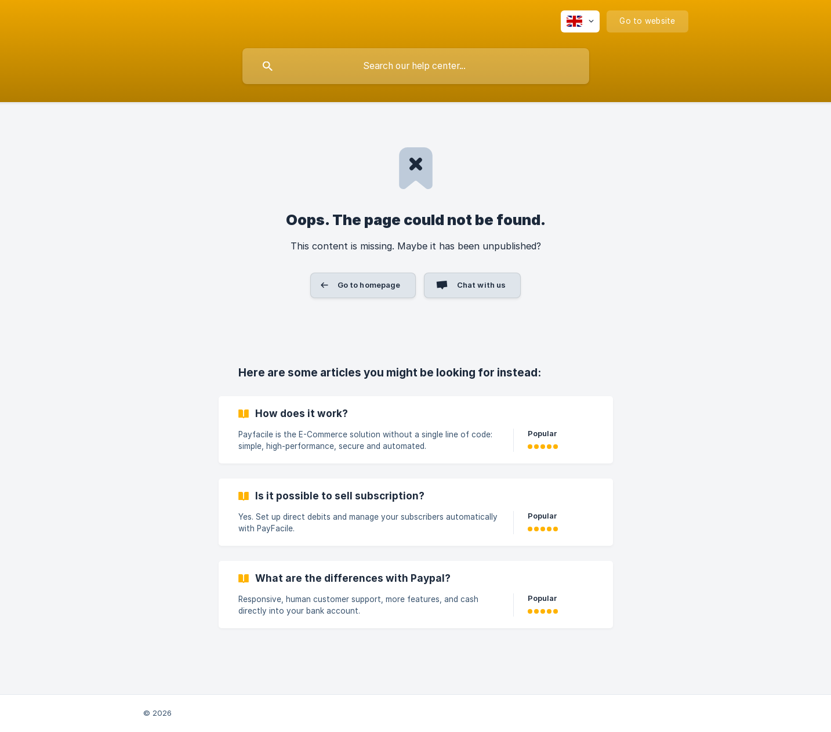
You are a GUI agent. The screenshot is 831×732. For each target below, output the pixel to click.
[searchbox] (415, 66)
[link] (416, 429)
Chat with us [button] (481, 284)
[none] (580, 21)
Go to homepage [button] (369, 284)
